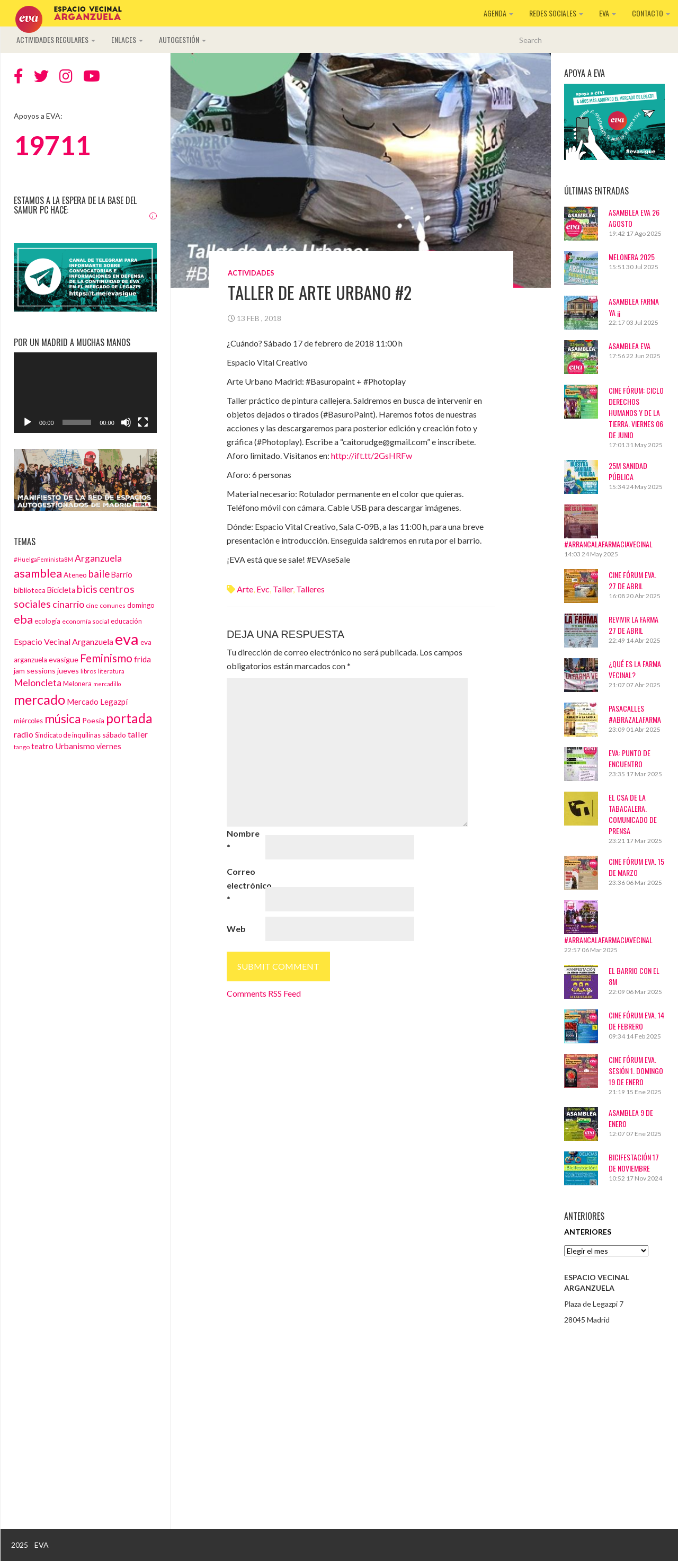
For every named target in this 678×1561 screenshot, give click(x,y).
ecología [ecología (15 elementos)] (47, 621)
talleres (310, 589)
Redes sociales (556, 13)
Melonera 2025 (632, 256)
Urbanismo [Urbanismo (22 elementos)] (75, 746)
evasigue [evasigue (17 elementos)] (63, 659)
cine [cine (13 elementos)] (92, 605)
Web (236, 929)
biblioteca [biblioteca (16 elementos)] (30, 590)
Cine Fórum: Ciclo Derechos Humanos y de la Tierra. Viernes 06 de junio (636, 412)
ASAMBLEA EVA (629, 345)
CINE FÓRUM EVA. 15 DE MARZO (636, 867)
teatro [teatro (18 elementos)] (42, 746)
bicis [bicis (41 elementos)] (87, 589)
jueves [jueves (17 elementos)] (68, 670)
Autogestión (182, 39)
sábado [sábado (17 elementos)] (114, 734)
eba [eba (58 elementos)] (23, 619)
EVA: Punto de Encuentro (629, 758)
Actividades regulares (55, 39)
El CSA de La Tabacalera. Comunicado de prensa (633, 814)
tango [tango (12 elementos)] (22, 746)
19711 (52, 145)
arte (245, 589)
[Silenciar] (126, 422)
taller (283, 589)
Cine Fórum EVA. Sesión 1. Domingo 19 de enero (636, 1070)
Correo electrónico (245, 885)
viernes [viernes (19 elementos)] (108, 746)
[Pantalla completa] (143, 422)
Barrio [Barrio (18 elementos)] (121, 574)
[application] (85, 392)
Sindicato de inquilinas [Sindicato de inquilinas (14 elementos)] (68, 735)
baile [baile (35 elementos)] (99, 574)
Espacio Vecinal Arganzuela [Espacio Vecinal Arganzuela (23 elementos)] (63, 641)
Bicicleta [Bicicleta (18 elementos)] (61, 590)
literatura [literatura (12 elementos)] (111, 671)
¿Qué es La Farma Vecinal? (635, 669)
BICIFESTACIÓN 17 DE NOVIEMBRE (634, 1162)
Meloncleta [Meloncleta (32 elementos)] (37, 682)
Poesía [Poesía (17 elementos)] (93, 720)
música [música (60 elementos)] (62, 719)
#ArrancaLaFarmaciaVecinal (608, 543)
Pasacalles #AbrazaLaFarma (635, 714)
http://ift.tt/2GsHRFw (371, 455)
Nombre (243, 840)
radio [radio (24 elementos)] (23, 734)
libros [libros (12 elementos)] (88, 671)
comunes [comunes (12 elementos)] (113, 605)
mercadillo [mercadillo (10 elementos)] (107, 683)
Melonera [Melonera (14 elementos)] (77, 683)
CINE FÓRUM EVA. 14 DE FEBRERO (636, 1020)
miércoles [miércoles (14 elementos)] (28, 720)
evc (263, 589)
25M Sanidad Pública (628, 471)
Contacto (651, 13)
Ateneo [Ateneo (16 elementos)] (75, 575)
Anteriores (587, 1231)
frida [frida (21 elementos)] (142, 659)
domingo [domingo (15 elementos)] (141, 605)
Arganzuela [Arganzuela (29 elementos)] (98, 558)
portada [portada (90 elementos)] (129, 718)
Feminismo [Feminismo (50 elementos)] (106, 657)
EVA (607, 13)
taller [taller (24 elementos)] (138, 734)
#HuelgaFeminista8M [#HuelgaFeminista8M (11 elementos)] (43, 559)
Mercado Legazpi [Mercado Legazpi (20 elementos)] (97, 701)
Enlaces (127, 39)
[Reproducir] (27, 422)
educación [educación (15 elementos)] (126, 621)
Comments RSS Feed (264, 993)
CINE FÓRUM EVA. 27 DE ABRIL (632, 580)
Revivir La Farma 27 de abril (633, 625)
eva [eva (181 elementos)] (127, 638)
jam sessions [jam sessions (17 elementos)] (35, 670)
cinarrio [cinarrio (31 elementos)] (68, 604)
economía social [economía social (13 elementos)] (85, 621)
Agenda (498, 13)
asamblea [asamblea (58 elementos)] (38, 573)
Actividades (251, 273)
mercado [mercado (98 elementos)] (39, 699)
